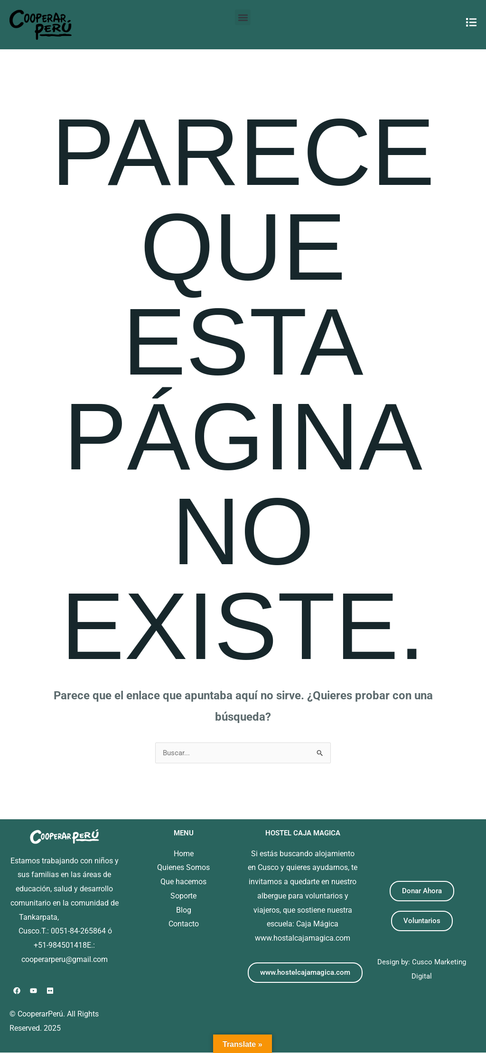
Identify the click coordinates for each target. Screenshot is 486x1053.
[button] (243, 17)
